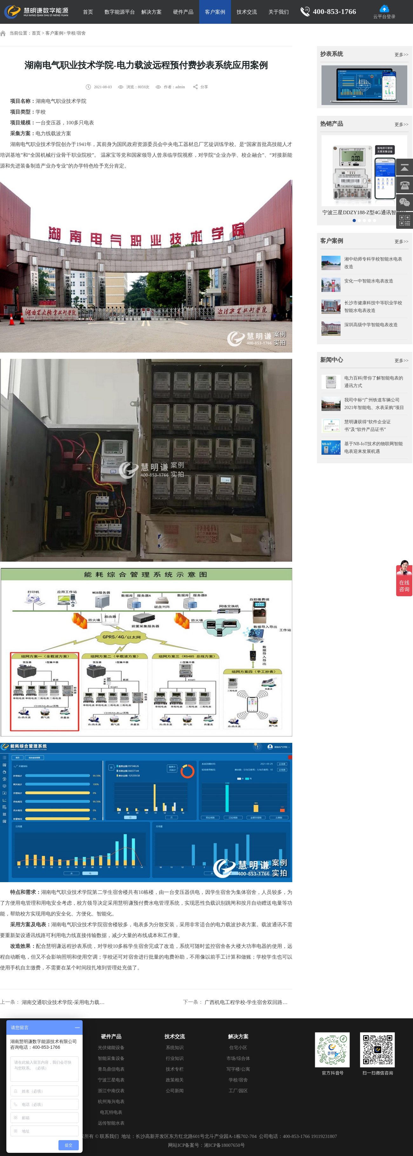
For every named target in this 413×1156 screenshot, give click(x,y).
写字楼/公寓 (238, 1069)
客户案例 (215, 12)
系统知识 (175, 1047)
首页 (88, 12)
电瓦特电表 (111, 1112)
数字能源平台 (120, 12)
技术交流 (247, 12)
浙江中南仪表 (111, 1090)
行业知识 (175, 1058)
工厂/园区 (238, 1090)
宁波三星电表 (111, 1080)
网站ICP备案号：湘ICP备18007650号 (206, 1145)
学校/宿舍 (76, 33)
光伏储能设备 (111, 1047)
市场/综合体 (238, 1058)
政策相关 (175, 1080)
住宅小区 (238, 1047)
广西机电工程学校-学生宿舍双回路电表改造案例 (248, 1002)
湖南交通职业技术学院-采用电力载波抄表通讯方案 (65, 1002)
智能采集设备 (111, 1058)
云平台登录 (384, 12)
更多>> (402, 54)
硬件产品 (183, 12)
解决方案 (151, 12)
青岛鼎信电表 (111, 1069)
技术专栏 (175, 1069)
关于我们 (278, 12)
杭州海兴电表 (111, 1101)
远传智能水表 (111, 1123)
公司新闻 (175, 1090)
